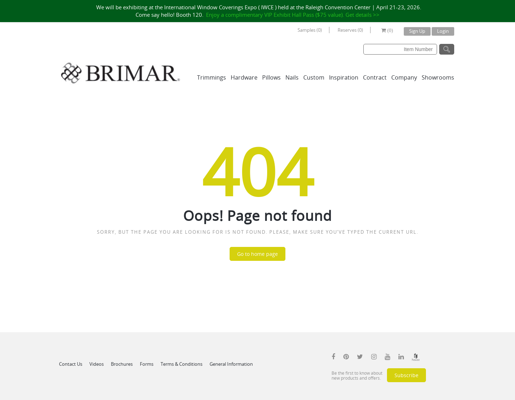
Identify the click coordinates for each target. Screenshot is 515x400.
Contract (375, 77)
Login (443, 31)
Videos (96, 364)
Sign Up (417, 31)
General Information (231, 364)
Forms (146, 364)
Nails (292, 77)
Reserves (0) (350, 30)
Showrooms (438, 77)
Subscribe (406, 375)
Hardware (244, 77)
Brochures (122, 364)
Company (404, 77)
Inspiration (343, 77)
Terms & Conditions (181, 364)
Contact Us (70, 364)
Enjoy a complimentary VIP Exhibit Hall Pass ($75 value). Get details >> (292, 14)
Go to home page (257, 253)
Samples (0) (310, 30)
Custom (313, 77)
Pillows (271, 77)
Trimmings (211, 77)
